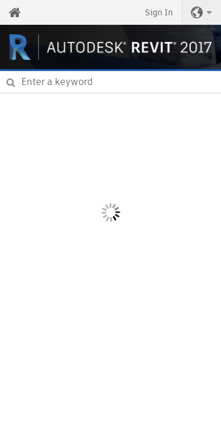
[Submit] (11, 82)
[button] (201, 12)
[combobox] (110, 82)
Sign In (159, 12)
